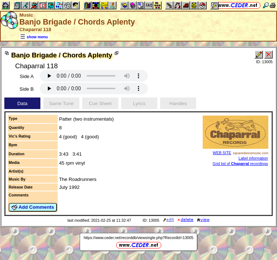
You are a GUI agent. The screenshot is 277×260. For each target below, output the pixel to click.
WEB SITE (222, 153)
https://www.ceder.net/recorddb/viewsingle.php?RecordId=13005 (138, 237)
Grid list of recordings (240, 163)
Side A (27, 76)
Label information (253, 158)
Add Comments (33, 207)
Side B (26, 89)
